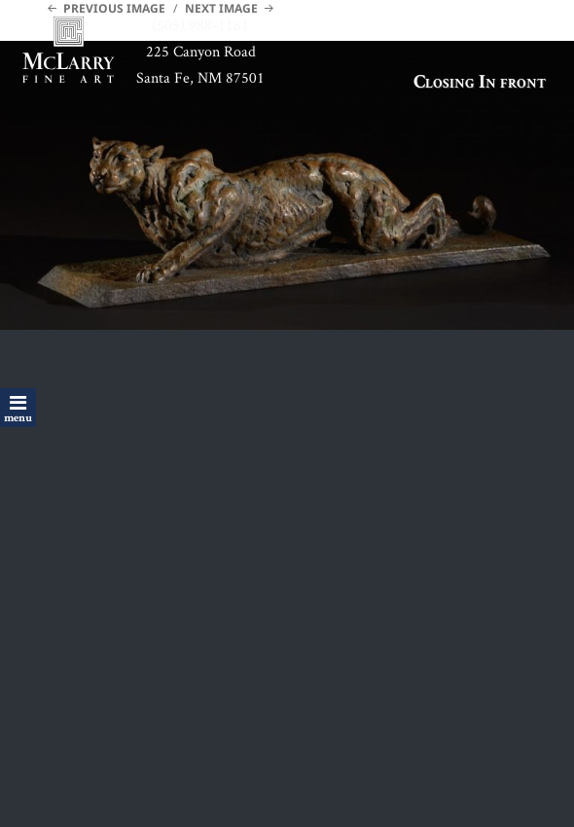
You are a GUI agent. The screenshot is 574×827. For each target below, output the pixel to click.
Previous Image (114, 8)
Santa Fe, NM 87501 (200, 77)
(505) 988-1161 (200, 25)
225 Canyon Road (201, 51)
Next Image (221, 8)
